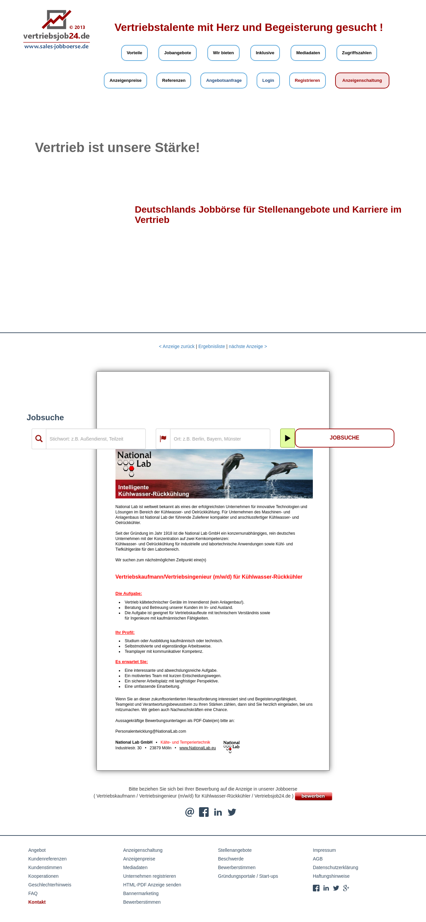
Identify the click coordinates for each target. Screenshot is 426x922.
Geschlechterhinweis (49, 884)
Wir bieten (223, 52)
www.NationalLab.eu (197, 748)
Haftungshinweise (331, 876)
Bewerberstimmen (142, 902)
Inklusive (265, 52)
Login (268, 80)
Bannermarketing (141, 893)
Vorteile (134, 52)
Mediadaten (308, 52)
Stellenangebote (235, 850)
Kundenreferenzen (47, 858)
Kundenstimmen (45, 867)
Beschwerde (231, 858)
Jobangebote (177, 52)
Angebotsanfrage (224, 80)
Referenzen (173, 80)
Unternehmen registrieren (149, 876)
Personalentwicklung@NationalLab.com (150, 731)
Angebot (37, 850)
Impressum (324, 850)
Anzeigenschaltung (362, 80)
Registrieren (307, 80)
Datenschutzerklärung (335, 867)
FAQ (33, 893)
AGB (318, 858)
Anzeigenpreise (125, 80)
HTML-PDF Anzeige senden (152, 884)
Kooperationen (43, 876)
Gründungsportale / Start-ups (248, 876)
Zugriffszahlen (357, 52)
